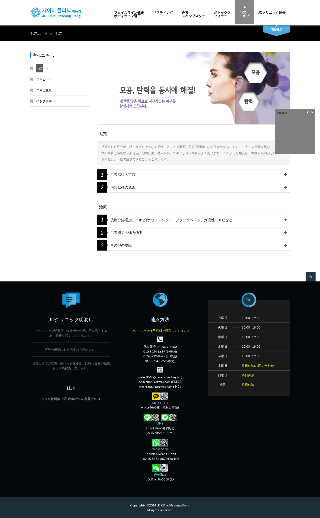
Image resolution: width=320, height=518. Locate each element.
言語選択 (276, 29)
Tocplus (282, 112)
